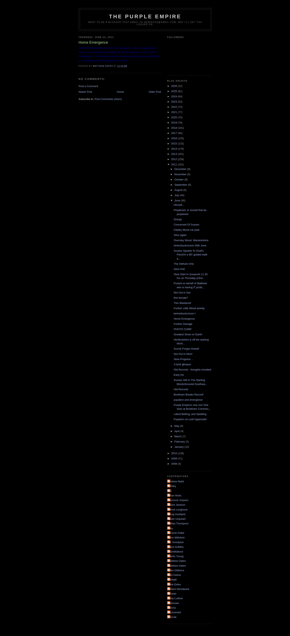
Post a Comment (88, 86)
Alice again (180, 235)
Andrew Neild (176, 481)
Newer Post (85, 91)
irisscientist (174, 612)
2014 (174, 148)
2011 (174, 164)
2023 (174, 101)
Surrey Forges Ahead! (186, 348)
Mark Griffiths (176, 547)
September (181, 184)
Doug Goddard (176, 514)
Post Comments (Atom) (108, 99)
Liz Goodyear (176, 542)
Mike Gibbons (176, 570)
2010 (174, 453)
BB (170, 490)
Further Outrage (183, 323)
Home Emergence (184, 318)
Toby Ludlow (175, 598)
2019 (174, 122)
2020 (174, 117)
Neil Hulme (174, 574)
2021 (174, 112)
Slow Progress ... (183, 359)
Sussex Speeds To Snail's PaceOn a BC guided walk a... (190, 254)
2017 (174, 133)
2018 (174, 127)
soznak (172, 617)
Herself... (179, 204)
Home (120, 91)
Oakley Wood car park (186, 229)
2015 (174, 143)
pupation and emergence (188, 399)
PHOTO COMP (183, 329)
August (178, 189)
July (177, 195)
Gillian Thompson (178, 523)
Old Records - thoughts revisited (192, 369)
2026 (174, 85)
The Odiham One (184, 263)
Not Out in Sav (182, 292)
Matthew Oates (177, 560)
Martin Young (175, 556)
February (180, 441)
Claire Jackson (176, 504)
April (177, 431)
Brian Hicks (174, 495)
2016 (174, 138)
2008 (174, 463)
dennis (172, 607)
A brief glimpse (182, 364)
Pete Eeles (174, 584)
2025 (174, 91)
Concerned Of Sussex (186, 224)
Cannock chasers (178, 500)
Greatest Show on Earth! (188, 334)
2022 (174, 106)
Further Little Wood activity (189, 308)
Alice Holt (179, 269)
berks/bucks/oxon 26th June (190, 245)
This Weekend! (182, 303)
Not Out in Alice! (183, 353)
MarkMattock (175, 551)
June (177, 200)
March (178, 436)
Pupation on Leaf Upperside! (190, 419)
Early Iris (179, 374)
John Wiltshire (176, 537)
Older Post (155, 91)
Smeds (172, 593)
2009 (174, 458)
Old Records (181, 389)
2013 (174, 153)
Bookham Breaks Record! (188, 394)
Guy (170, 528)
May (177, 425)
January (179, 446)
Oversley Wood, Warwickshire (191, 240)
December (180, 169)
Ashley (172, 486)
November (180, 174)
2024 (174, 96)
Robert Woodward (178, 589)
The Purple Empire (145, 16)
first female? (181, 297)
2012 (174, 159)
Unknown (173, 603)
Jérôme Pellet (176, 532)
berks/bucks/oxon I (184, 313)
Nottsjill (172, 579)
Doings (178, 219)
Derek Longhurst (177, 509)
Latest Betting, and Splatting (190, 414)
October (179, 179)
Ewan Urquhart (177, 518)
